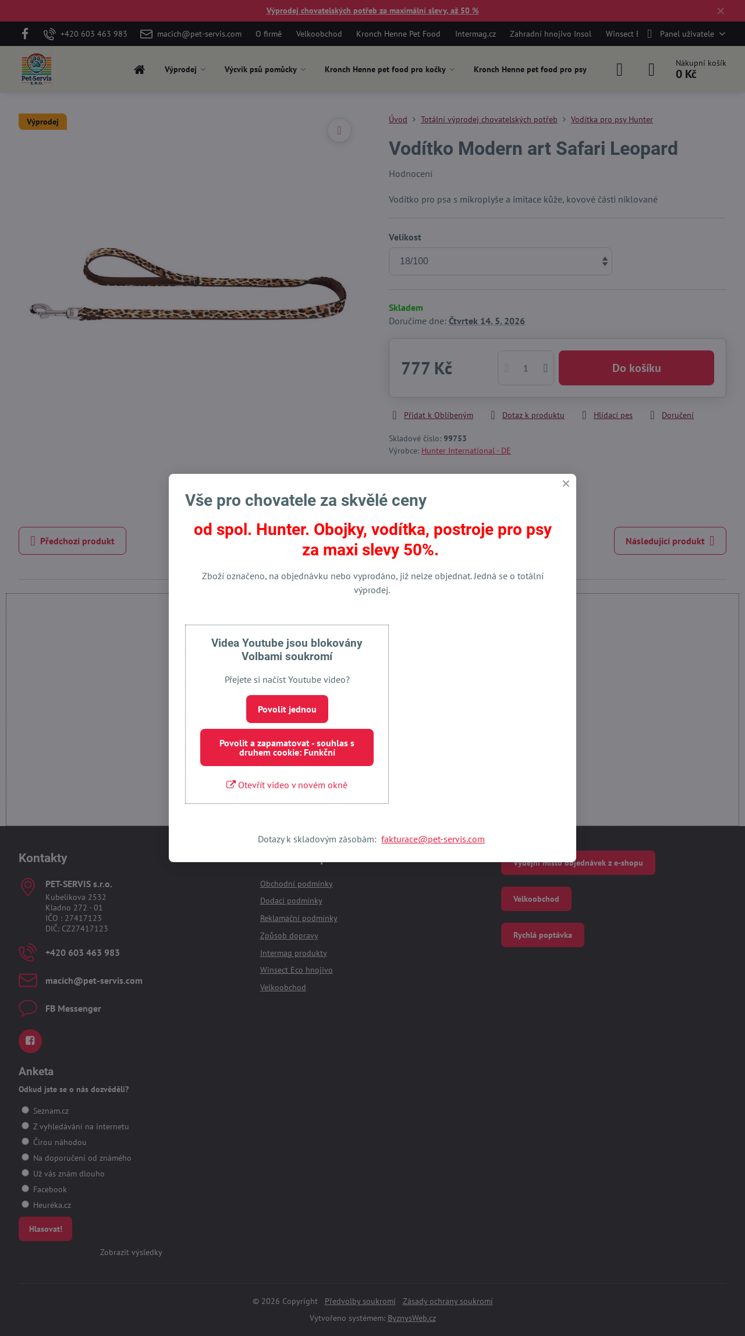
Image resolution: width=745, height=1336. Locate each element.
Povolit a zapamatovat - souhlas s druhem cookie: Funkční (286, 747)
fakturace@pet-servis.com (433, 839)
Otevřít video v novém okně (286, 785)
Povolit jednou (287, 709)
